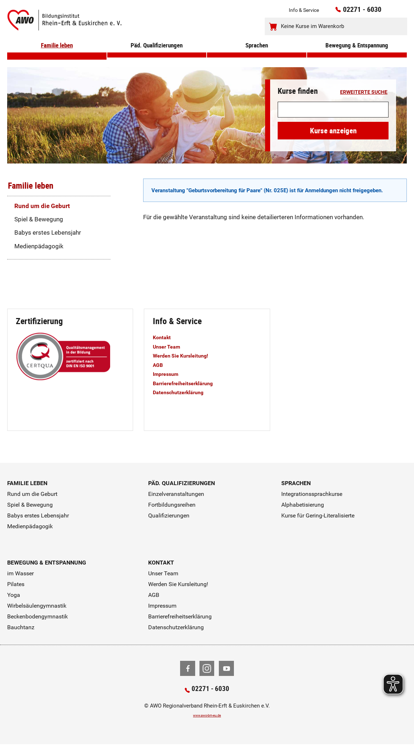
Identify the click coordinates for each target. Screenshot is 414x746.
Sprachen (256, 55)
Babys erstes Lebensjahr (47, 232)
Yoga (13, 594)
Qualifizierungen (168, 515)
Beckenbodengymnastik (37, 616)
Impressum (168, 373)
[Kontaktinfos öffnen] (387, 12)
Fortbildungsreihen (172, 504)
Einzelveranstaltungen (176, 494)
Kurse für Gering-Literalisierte (317, 515)
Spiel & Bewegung (38, 219)
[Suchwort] (333, 110)
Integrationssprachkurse (311, 494)
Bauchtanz (20, 627)
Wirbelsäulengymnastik (36, 605)
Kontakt (164, 337)
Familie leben (56, 55)
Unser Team (169, 346)
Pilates (15, 584)
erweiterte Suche (363, 92)
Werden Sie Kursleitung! (186, 355)
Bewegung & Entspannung (357, 55)
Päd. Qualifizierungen (157, 55)
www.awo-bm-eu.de (207, 717)
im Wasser (20, 573)
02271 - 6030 (353, 11)
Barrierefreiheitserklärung (189, 383)
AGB (159, 364)
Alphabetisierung (302, 504)
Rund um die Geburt (42, 205)
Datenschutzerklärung (184, 392)
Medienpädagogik (38, 246)
